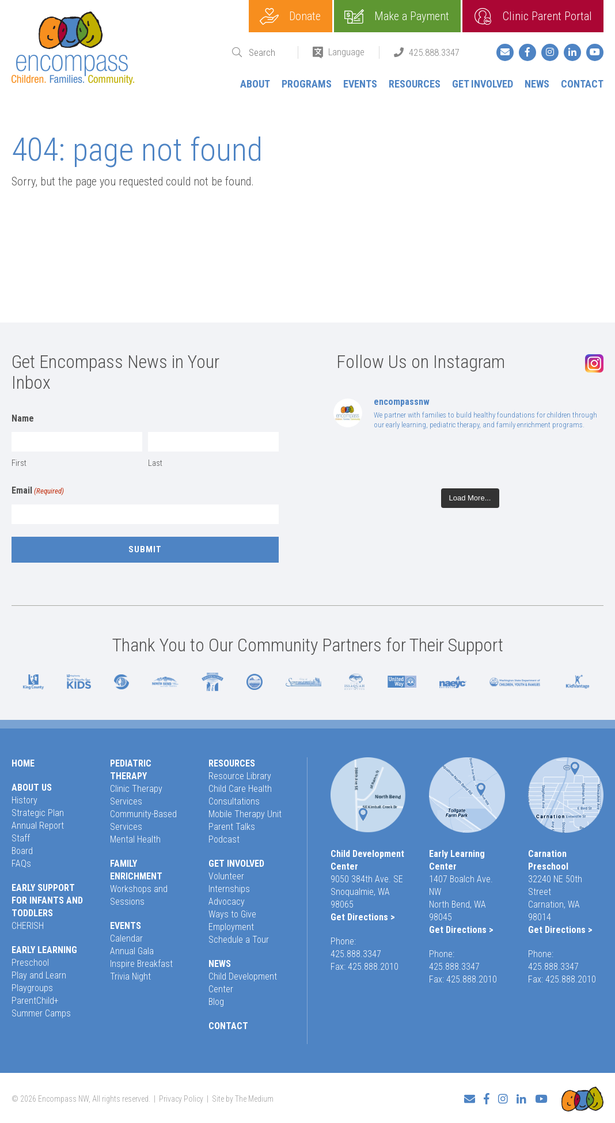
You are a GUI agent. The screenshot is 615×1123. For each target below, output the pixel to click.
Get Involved (482, 84)
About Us (32, 787)
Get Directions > (363, 917)
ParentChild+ (35, 1000)
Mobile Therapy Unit (245, 814)
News (537, 84)
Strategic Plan (38, 812)
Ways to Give (232, 914)
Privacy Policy (181, 1097)
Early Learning (44, 949)
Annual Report (38, 825)
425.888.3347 (434, 52)
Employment (231, 926)
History (24, 800)
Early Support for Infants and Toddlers (47, 900)
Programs (307, 84)
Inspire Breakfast (141, 963)
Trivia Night (130, 976)
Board (22, 850)
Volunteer (226, 876)
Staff (21, 838)
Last (155, 463)
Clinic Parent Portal (547, 16)
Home (23, 763)
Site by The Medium (243, 1097)
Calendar (126, 938)
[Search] (266, 53)
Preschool (30, 962)
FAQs (21, 863)
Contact (582, 84)
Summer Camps (41, 1013)
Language (346, 52)
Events (360, 84)
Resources (415, 84)
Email (38, 491)
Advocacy (226, 901)
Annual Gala (132, 951)
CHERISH (28, 925)
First (19, 463)
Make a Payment (411, 16)
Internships (229, 888)
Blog (216, 1001)
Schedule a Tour (238, 939)
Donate (305, 16)
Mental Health (135, 839)
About (255, 84)
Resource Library (239, 776)
